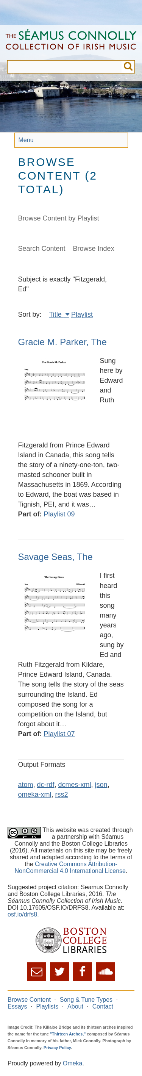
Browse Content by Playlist (58, 218)
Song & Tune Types (86, 999)
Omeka (73, 1063)
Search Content (42, 248)
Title (56, 314)
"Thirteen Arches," (68, 1034)
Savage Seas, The (55, 557)
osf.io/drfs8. (23, 914)
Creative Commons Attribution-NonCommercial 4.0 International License (70, 867)
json (101, 784)
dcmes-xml (74, 784)
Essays (17, 1006)
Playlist (82, 314)
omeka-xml (34, 794)
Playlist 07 (59, 734)
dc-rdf (46, 784)
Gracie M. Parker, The (62, 342)
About (75, 1006)
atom (25, 784)
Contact (102, 1006)
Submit (128, 67)
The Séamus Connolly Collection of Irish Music (71, 42)
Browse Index (93, 248)
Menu (26, 140)
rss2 (61, 794)
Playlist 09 (59, 514)
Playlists (47, 1006)
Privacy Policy (57, 1047)
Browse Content (29, 999)
